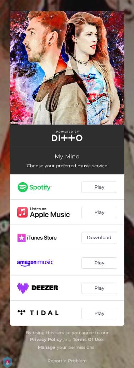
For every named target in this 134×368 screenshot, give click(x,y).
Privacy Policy (46, 339)
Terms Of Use (88, 339)
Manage (46, 347)
